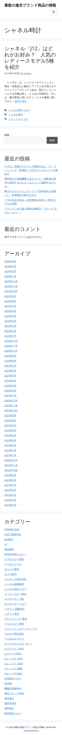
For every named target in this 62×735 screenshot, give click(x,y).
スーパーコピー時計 (15, 594)
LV (5, 544)
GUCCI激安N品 (12, 534)
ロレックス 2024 (13, 663)
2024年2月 (10, 390)
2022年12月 (11, 460)
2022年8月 (10, 480)
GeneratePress (31, 730)
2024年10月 (11, 351)
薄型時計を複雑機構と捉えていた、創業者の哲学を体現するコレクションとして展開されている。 (30, 182)
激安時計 (9, 698)
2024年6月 (10, 370)
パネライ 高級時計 (14, 609)
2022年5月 (10, 495)
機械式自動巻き (13, 688)
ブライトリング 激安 (15, 619)
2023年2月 (10, 450)
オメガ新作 (10, 574)
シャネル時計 (15, 114)
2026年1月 (10, 276)
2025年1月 (10, 336)
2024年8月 (10, 360)
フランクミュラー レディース (20, 628)
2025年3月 (10, 326)
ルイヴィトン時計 (14, 648)
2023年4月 (10, 440)
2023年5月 (10, 435)
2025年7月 (10, 306)
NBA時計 (9, 549)
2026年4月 (10, 261)
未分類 (8, 683)
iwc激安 (8, 539)
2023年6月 (10, 430)
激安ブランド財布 (14, 693)
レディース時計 (13, 653)
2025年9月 (10, 296)
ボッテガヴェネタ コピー (18, 643)
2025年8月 (10, 301)
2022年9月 (10, 475)
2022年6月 (10, 490)
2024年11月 (11, 346)
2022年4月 (10, 500)
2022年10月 (11, 470)
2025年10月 (11, 291)
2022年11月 (11, 465)
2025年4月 (10, 321)
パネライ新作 (11, 614)
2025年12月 (11, 281)
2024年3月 (10, 385)
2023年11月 (11, 405)
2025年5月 (10, 316)
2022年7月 (10, 485)
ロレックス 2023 (13, 658)
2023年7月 (10, 425)
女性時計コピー (13, 678)
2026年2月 (10, 271)
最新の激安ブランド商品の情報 (30, 5)
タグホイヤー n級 (14, 599)
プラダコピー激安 (14, 623)
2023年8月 (10, 420)
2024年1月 (10, 395)
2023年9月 (10, 415)
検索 (6, 135)
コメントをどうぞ (18, 119)
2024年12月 (11, 341)
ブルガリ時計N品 (14, 633)
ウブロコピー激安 (14, 559)
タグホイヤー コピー (15, 604)
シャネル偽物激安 (14, 584)
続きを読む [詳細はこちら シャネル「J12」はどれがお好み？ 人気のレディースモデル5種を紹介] (21, 101)
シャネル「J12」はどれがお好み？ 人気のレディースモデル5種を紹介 (30, 57)
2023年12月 (11, 400)
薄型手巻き (10, 703)
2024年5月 (10, 375)
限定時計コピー (13, 713)
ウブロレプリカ (13, 564)
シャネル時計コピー (19, 110)
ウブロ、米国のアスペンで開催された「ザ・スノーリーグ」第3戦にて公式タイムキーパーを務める (31, 170)
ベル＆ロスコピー (14, 638)
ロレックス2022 (13, 673)
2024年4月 (10, 380)
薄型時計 (9, 708)
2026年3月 (10, 266)
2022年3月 (10, 505)
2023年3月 (10, 445)
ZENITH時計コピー (14, 554)
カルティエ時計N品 (15, 579)
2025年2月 (10, 331)
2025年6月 (10, 311)
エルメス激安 (11, 569)
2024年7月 (10, 365)
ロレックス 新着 (13, 668)
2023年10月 (11, 410)
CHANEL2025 (11, 529)
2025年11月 (11, 286)
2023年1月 (10, 455)
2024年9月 (10, 355)
